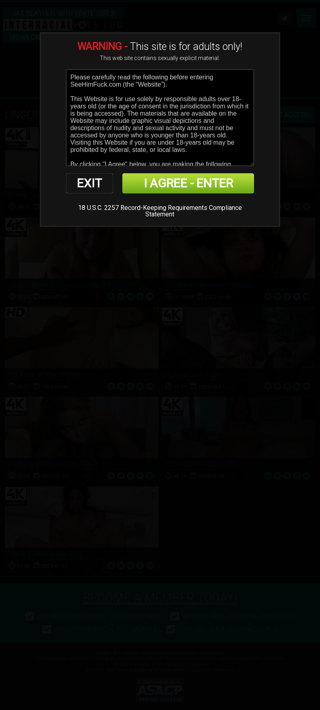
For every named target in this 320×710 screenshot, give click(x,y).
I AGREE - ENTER (188, 183)
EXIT (89, 183)
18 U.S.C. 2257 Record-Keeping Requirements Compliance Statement (160, 211)
